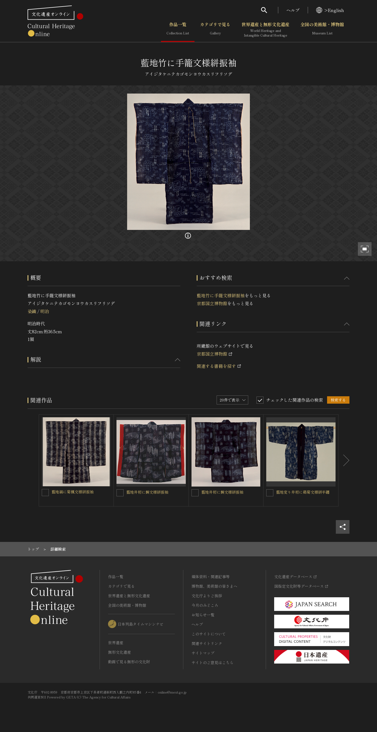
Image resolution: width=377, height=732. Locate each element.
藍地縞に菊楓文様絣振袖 (73, 491)
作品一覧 (177, 29)
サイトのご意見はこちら (213, 662)
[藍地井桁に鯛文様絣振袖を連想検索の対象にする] (120, 492)
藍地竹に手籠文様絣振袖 (221, 295)
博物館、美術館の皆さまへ (214, 586)
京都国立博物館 (212, 303)
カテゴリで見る (215, 29)
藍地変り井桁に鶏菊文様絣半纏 (303, 492)
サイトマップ (203, 653)
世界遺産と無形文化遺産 (265, 29)
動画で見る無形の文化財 (129, 661)
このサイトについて (209, 634)
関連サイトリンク (207, 643)
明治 (44, 311)
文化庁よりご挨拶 (207, 595)
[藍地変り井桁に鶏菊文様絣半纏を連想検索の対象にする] (269, 492)
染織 (32, 311)
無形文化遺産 (119, 652)
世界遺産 (115, 642)
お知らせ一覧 (203, 614)
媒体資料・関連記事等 (211, 576)
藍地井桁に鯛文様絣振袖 (147, 492)
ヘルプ (293, 10)
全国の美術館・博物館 (322, 29)
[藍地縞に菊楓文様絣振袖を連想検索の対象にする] (45, 492)
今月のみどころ (205, 605)
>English (330, 10)
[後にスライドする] (344, 460)
